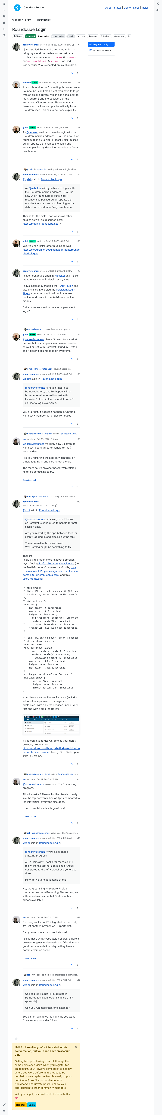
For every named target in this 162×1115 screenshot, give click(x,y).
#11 (78, 779)
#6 (79, 271)
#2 (79, 82)
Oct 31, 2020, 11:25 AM (60, 838)
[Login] (158, 3)
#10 (78, 501)
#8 (79, 374)
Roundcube (43, 36)
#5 (79, 241)
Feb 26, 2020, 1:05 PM (60, 82)
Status (117, 7)
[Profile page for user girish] (16, 129)
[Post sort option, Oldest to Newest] (101, 50)
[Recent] (4, 10)
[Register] (158, 10)
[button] (4, 1104)
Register (20, 1104)
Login (32, 1104)
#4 (79, 174)
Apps (108, 7)
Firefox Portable (48, 563)
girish (25, 127)
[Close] (76, 1047)
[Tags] (4, 16)
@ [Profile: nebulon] (32, 132)
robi (25, 439)
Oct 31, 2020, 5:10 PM (47, 917)
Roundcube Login (51, 179)
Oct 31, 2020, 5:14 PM (60, 980)
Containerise (66, 563)
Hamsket (59, 275)
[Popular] (4, 22)
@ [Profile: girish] (27, 179)
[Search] (4, 35)
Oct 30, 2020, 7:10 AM (48, 439)
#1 (79, 44)
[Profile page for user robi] (16, 441)
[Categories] (4, 3)
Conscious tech (29, 480)
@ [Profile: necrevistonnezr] (33, 339)
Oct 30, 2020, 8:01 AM (43, 505)
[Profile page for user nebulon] (16, 84)
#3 (79, 127)
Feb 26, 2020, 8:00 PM (60, 174)
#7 (79, 334)
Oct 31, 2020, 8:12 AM (47, 779)
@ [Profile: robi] (26, 510)
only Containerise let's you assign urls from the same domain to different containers (51, 571)
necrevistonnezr (31, 44)
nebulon (27, 82)
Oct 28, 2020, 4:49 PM (60, 374)
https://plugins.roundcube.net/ (41, 223)
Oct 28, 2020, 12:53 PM (60, 271)
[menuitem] (158, 3)
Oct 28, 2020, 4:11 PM (56, 334)
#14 (78, 980)
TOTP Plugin (65, 285)
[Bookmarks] (4, 29)
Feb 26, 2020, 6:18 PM (57, 127)
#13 (78, 917)
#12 (78, 838)
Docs (136, 7)
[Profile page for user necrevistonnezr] (16, 47)
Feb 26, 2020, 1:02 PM (60, 44)
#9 (79, 439)
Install (145, 7)
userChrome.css (32, 578)
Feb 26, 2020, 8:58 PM (57, 241)
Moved (18, 36)
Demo (127, 7)
